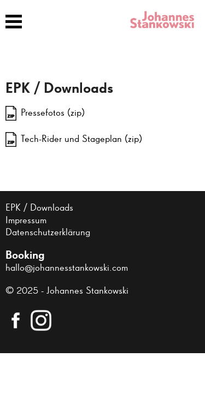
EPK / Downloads (39, 208)
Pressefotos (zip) (53, 113)
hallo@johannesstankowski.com (66, 268)
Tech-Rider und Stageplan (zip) (81, 139)
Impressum (25, 220)
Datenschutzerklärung (47, 232)
